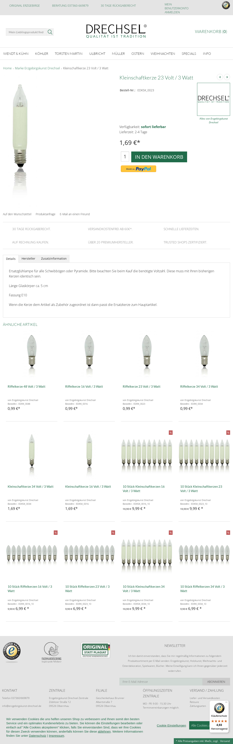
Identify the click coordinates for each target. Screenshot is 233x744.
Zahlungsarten (198, 706)
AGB (80, 720)
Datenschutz (129, 720)
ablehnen (104, 742)
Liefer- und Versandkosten (205, 698)
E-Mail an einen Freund (75, 214)
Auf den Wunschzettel (17, 214)
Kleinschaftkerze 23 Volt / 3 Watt (85, 68)
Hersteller (28, 258)
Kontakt (110, 720)
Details (11, 259)
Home (7, 68)
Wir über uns (29, 720)
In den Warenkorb (159, 156)
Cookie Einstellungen (171, 736)
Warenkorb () (211, 31)
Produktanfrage (45, 214)
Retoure (194, 702)
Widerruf (94, 720)
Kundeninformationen (57, 720)
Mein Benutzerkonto (177, 6)
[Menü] (226, 703)
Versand (225, 741)
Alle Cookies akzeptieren (208, 736)
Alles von (214, 120)
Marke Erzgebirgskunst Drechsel (37, 68)
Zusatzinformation (54, 258)
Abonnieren (216, 682)
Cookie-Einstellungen (157, 720)
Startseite (8, 720)
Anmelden (172, 12)
